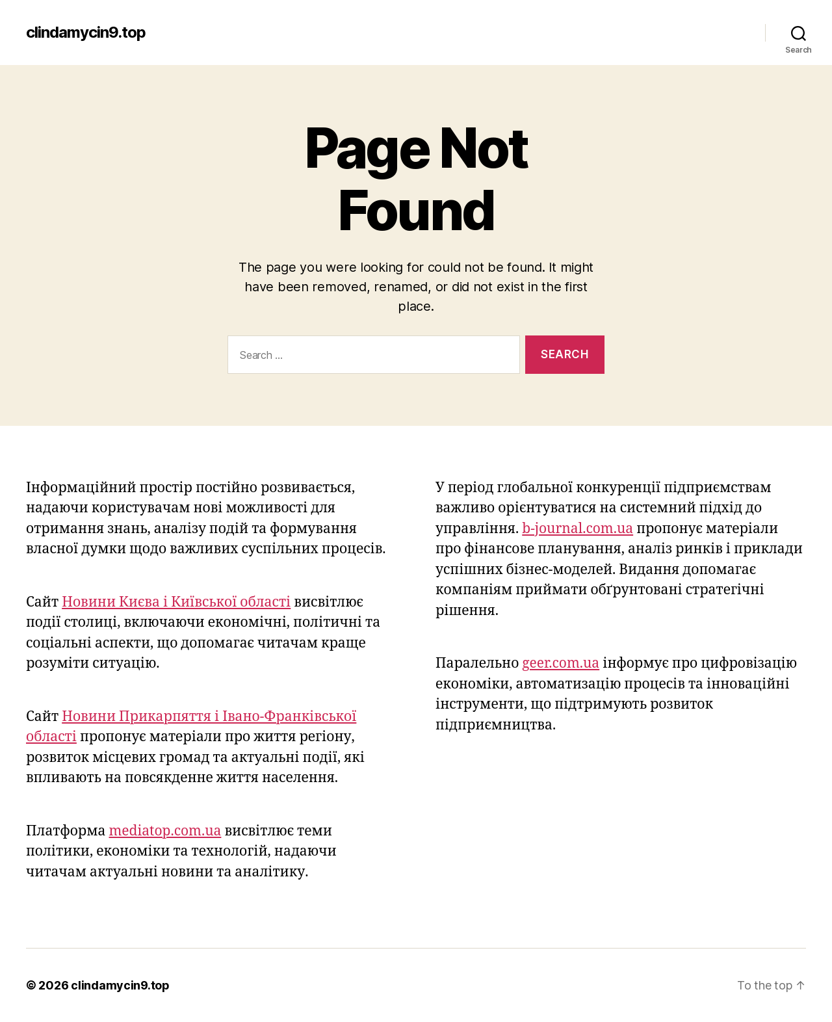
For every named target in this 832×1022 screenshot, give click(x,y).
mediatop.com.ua (165, 831)
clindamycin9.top (86, 32)
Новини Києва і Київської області (176, 602)
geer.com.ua (560, 663)
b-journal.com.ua (577, 529)
